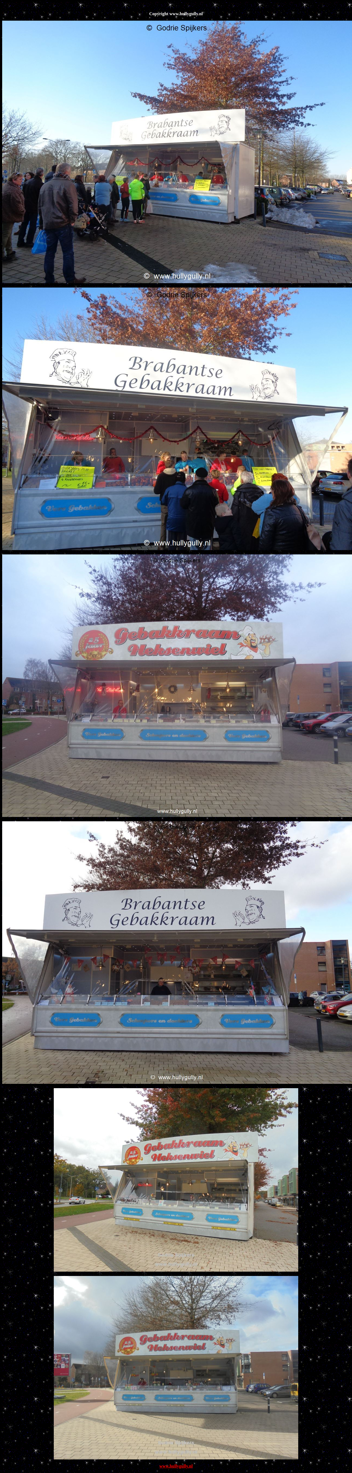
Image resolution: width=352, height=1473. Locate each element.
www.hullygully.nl (176, 1466)
